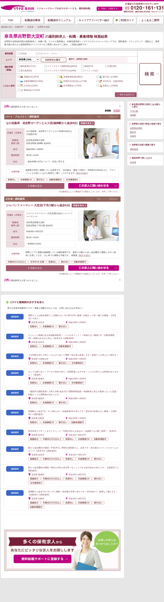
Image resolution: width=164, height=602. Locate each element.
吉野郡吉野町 (136, 128)
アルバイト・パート (46, 53)
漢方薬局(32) (25, 70)
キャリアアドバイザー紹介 (94, 20)
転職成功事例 (32, 20)
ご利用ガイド (126, 20)
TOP (10, 20)
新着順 (108, 111)
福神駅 (133, 115)
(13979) (28, 77)
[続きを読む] (82, 173)
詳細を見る (36, 185)
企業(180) (111, 66)
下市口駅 (134, 111)
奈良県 (133, 162)
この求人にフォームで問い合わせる (94, 186)
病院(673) (87, 66)
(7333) (69, 85)
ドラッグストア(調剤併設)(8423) (60, 66)
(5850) (110, 81)
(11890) (107, 77)
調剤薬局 (134, 149)
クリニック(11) (90, 70)
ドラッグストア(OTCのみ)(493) (60, 70)
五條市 (133, 136)
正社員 (22, 53)
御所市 (133, 132)
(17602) (30, 81)
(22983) (107, 85)
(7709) (72, 81)
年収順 (117, 111)
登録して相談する (109, 8)
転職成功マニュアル (59, 20)
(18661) (70, 77)
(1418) (29, 90)
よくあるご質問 (150, 20)
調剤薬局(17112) (27, 66)
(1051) (28, 85)
